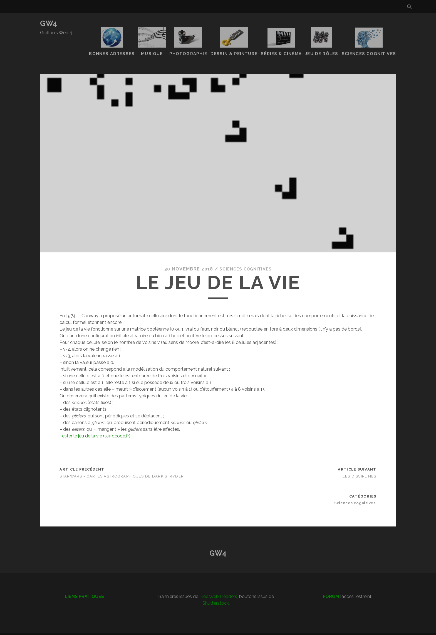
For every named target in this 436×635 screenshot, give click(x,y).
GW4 (49, 23)
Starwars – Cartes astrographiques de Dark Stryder (122, 466)
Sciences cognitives (245, 258)
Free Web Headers (218, 586)
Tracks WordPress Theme (194, 629)
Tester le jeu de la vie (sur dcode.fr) (95, 425)
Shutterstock (215, 592)
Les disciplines (359, 466)
